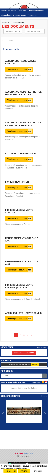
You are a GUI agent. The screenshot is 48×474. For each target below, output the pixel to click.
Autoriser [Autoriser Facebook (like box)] (34, 364)
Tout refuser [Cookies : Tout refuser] (24, 471)
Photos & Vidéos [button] (19, 15)
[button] (3, 413)
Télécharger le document (19, 69)
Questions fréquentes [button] (36, 11)
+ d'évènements (36, 382)
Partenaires (32, 15)
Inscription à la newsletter (24, 353)
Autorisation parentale (20, 153)
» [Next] (31, 335)
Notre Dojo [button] (22, 11)
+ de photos (43, 396)
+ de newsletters (42, 347)
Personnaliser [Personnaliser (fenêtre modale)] (38, 471)
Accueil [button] (3, 11)
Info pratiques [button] (6, 15)
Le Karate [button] (12, 11)
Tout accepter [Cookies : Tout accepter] (10, 471)
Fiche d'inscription (17, 182)
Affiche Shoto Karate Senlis (23, 313)
